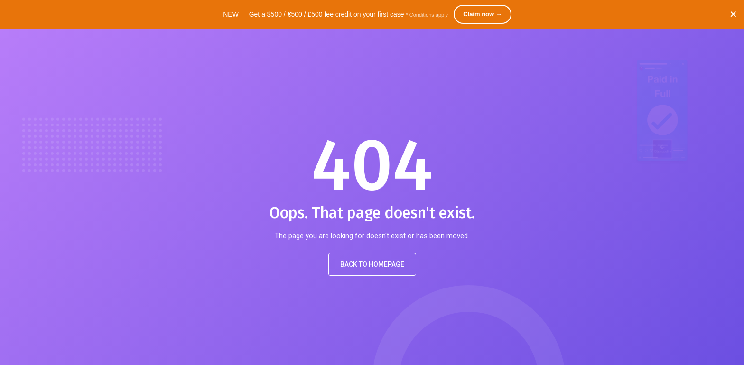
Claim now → (482, 14)
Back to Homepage (372, 264)
